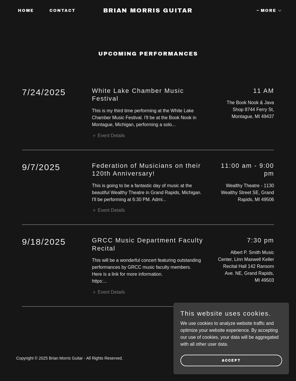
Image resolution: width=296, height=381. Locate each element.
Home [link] (26, 10)
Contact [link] (62, 10)
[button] (269, 10)
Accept (231, 360)
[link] (148, 10)
